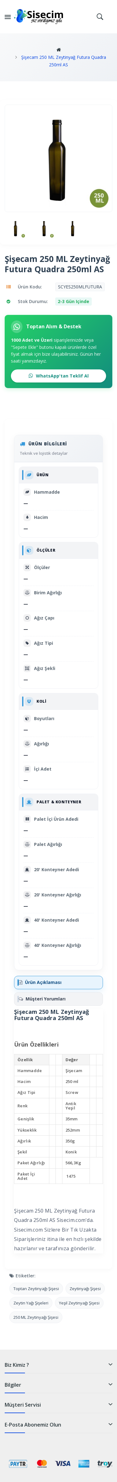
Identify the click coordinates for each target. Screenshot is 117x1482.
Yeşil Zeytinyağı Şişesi (79, 1303)
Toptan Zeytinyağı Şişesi (36, 1288)
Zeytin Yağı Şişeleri (30, 1303)
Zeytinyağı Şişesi (85, 1288)
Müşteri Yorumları (42, 999)
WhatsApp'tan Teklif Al (59, 376)
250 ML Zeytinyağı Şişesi (35, 1317)
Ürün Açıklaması (40, 982)
